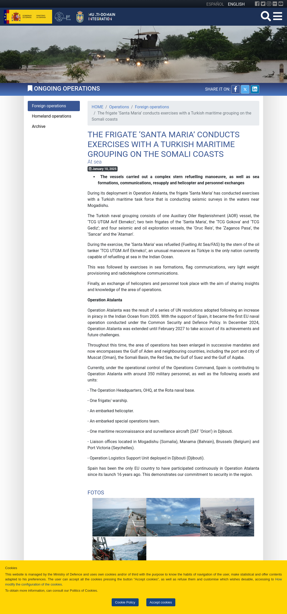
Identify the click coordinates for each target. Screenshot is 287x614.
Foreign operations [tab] (49, 105)
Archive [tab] (38, 126)
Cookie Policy (125, 602)
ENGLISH (236, 4)
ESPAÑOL (215, 4)
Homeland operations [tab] (51, 116)
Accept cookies (161, 602)
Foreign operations (152, 106)
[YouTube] (281, 4)
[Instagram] (269, 4)
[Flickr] (275, 4)
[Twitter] (263, 4)
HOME (97, 106)
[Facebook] (257, 4)
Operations (119, 106)
